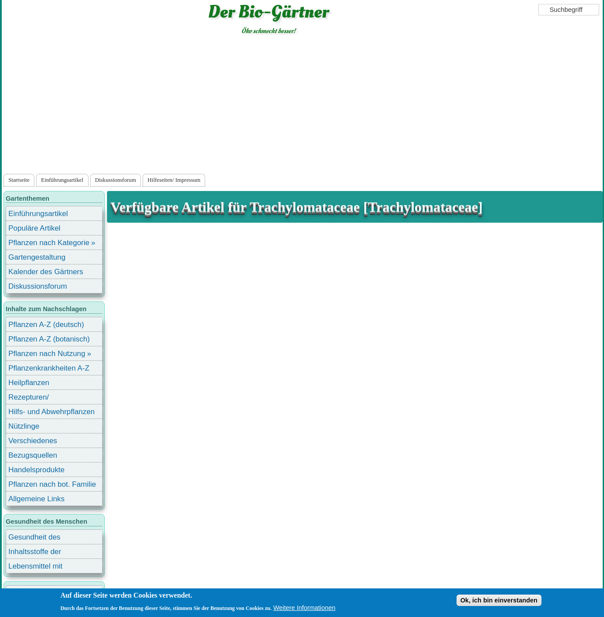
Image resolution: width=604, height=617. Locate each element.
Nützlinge (23, 426)
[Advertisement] (302, 106)
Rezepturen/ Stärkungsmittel (33, 398)
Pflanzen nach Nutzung (46, 353)
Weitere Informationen (304, 608)
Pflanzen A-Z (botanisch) (49, 339)
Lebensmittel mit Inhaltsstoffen (35, 567)
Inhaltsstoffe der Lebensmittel (34, 552)
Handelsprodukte (36, 470)
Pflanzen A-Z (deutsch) (46, 324)
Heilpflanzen (28, 382)
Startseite (18, 180)
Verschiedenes (32, 441)
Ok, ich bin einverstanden (499, 600)
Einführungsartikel (62, 180)
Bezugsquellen (32, 455)
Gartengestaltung (37, 257)
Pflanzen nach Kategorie (48, 243)
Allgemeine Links (36, 499)
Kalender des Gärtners (45, 272)
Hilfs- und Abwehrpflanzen (51, 412)
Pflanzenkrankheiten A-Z (48, 368)
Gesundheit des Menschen (34, 538)
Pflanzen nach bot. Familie (52, 484)
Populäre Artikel (34, 228)
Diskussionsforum (115, 180)
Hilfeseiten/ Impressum (173, 180)
